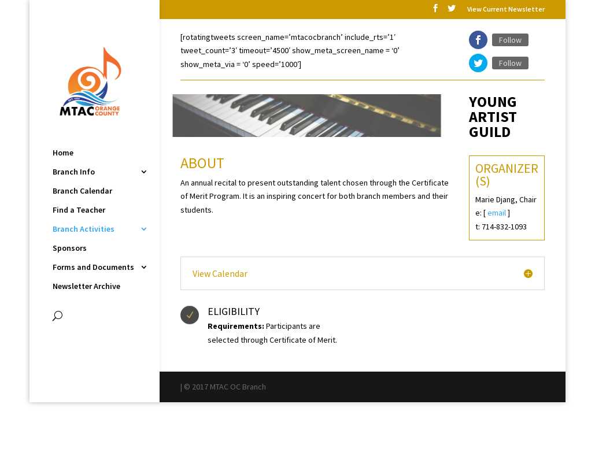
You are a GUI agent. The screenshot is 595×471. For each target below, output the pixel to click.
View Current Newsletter (506, 9)
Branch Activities (83, 229)
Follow (510, 40)
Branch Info (74, 172)
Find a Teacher (79, 210)
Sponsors (70, 248)
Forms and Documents (93, 267)
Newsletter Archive (86, 286)
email (496, 212)
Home (63, 153)
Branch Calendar (82, 191)
